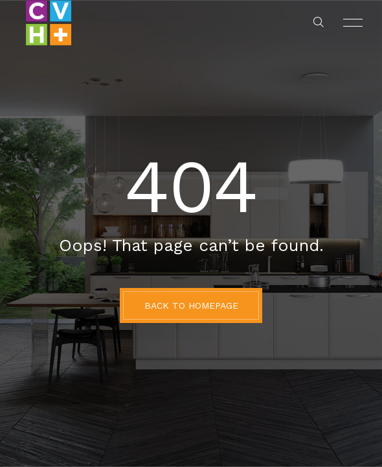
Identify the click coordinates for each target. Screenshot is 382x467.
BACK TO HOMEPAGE (191, 305)
